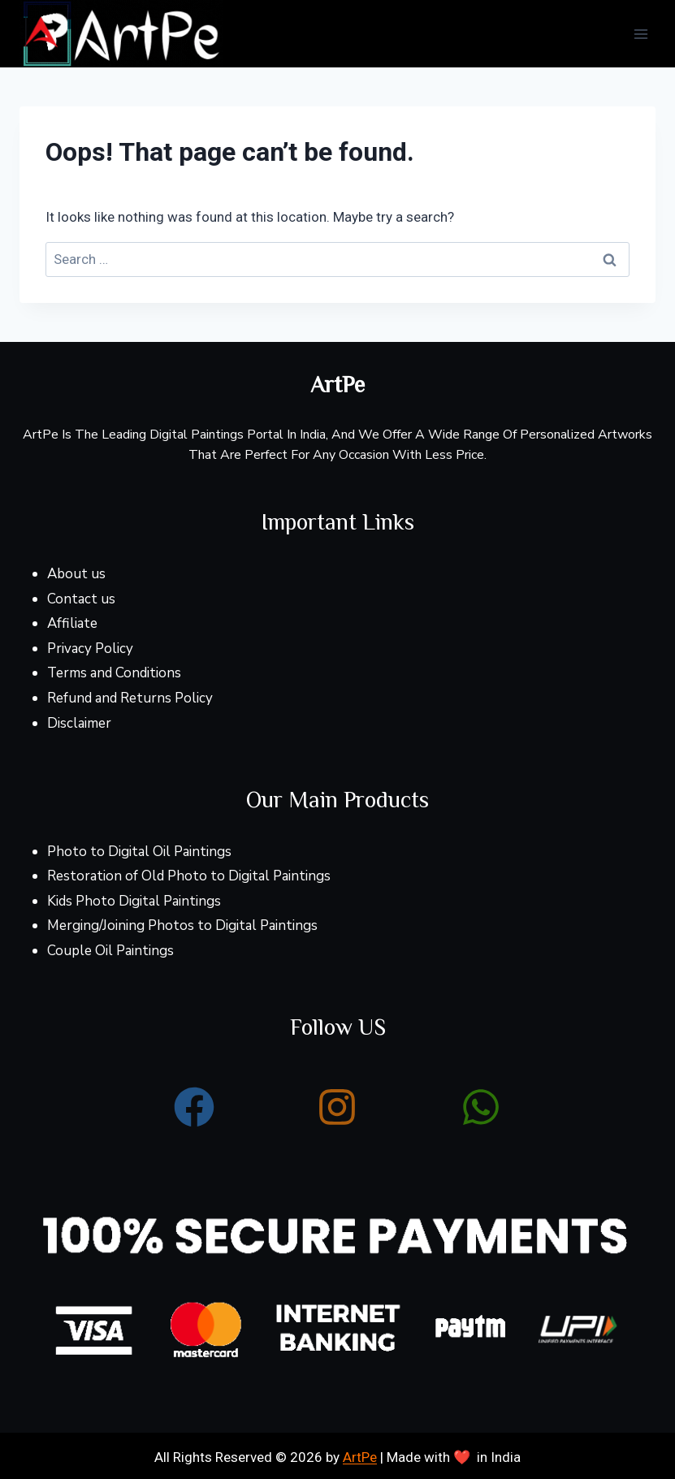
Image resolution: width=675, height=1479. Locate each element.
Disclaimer (79, 723)
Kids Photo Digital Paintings (134, 901)
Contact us (81, 599)
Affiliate (72, 623)
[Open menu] (640, 33)
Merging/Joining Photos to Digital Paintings (182, 925)
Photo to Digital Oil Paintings (139, 851)
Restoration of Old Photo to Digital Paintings (189, 876)
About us (76, 573)
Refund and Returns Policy (130, 698)
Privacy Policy (90, 648)
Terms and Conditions (114, 673)
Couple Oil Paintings (110, 950)
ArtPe (360, 1457)
